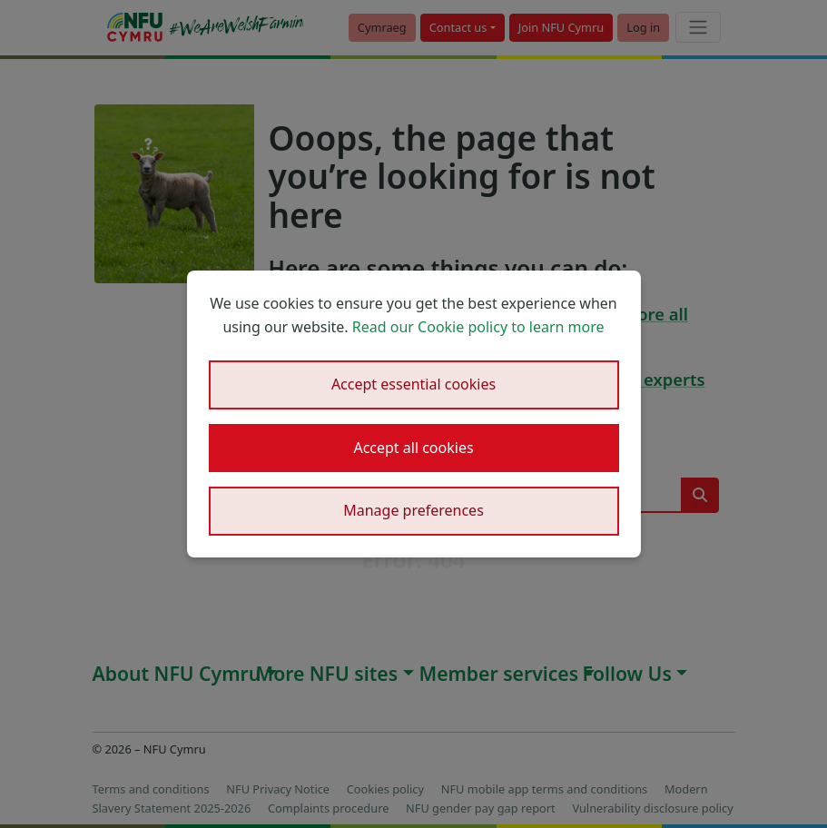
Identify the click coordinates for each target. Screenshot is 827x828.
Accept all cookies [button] (413, 448)
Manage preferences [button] (413, 510)
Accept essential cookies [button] (413, 384)
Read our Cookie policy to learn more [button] (478, 327)
